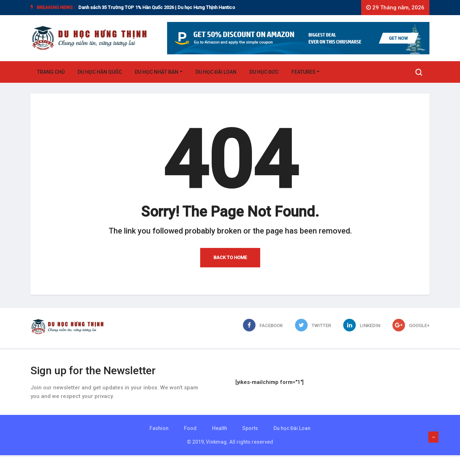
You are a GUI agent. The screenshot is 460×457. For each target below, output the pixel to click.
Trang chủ (51, 73)
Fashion (158, 430)
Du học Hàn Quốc (100, 73)
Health (219, 430)
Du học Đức (264, 73)
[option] (180, 7)
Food (190, 430)
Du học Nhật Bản (156, 73)
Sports (251, 430)
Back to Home (230, 259)
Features (303, 73)
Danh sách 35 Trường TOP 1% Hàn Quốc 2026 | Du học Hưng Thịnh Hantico (156, 7)
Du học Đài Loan (216, 73)
